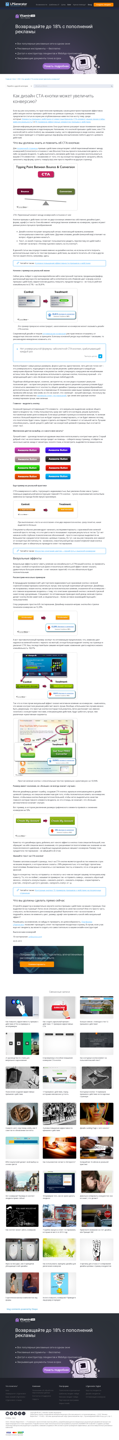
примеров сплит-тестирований (51, 395)
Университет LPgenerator (16, 1393)
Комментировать (37, 964)
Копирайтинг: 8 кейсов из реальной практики (94, 1163)
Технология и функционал (69, 1390)
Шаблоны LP (54, 4)
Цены (63, 4)
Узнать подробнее (56, 66)
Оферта (35, 1399)
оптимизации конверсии (54, 333)
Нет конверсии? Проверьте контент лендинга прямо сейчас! (20, 1197)
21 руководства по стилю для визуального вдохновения (17, 1059)
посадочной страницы (27, 148)
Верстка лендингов (93, 1390)
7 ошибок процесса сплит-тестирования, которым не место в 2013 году (59, 1231)
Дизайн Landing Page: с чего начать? (94, 1128)
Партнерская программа (69, 1400)
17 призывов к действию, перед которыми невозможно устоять (56, 1093)
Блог (7, 1390)
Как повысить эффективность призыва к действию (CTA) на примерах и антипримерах (22, 1024)
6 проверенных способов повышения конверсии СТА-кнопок (58, 1059)
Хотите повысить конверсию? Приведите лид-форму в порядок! (59, 1299)
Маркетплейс (64, 1403)
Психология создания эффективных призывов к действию (20, 1093)
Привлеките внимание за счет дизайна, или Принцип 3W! (96, 1231)
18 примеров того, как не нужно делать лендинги (59, 1197)
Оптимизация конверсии (95, 1397)
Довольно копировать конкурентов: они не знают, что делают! (96, 1197)
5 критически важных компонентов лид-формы (22, 1299)
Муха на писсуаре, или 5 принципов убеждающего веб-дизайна (20, 1265)
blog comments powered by (22, 1309)
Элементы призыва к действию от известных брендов (47, 119)
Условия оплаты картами (14, 1435)
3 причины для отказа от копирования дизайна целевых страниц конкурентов (95, 1265)
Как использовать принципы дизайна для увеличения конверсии (59, 1265)
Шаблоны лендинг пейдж (69, 1393)
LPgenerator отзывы (14, 1400)
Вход (90, 4)
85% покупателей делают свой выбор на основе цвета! (22, 1163)
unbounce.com (35, 936)
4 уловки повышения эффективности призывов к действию (63, 263)
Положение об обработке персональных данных (42, 1391)
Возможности (41, 4)
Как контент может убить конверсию (21, 1230)
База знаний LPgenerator (15, 1397)
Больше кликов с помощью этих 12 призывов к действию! (94, 1023)
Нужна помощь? (79, 4)
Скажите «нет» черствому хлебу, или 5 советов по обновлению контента (21, 1129)
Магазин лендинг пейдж (68, 1397)
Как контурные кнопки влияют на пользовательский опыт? (93, 1059)
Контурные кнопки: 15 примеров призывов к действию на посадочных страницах (95, 1094)
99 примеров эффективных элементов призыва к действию (63, 122)
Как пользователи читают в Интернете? (59, 1162)
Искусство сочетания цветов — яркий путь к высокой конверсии (65, 551)
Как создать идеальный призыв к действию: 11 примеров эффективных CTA (58, 1024)
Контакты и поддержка (41, 1396)
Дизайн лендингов (93, 1393)
